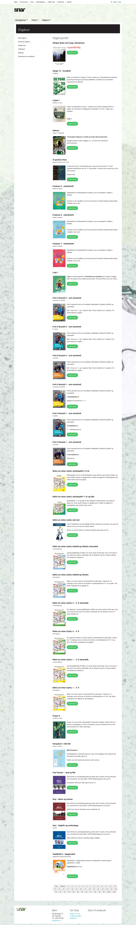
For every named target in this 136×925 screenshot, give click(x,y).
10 (102, 885)
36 (86, 891)
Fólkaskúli (21, 49)
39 (99, 891)
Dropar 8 (56, 715)
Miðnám (21, 52)
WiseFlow (61, 2)
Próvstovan (24, 2)
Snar (32, 2)
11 (106, 885)
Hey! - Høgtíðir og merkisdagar (65, 825)
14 (55, 888)
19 (76, 888)
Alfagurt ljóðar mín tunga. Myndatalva (69, 42)
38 (95, 891)
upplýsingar (72, 52)
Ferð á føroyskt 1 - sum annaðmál (67, 384)
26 (107, 888)
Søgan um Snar (75, 913)
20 (81, 888)
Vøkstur (56, 130)
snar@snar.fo (56, 920)
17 (68, 888)
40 (103, 891)
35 (82, 891)
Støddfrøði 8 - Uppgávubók (64, 854)
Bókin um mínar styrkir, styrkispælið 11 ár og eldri (73, 496)
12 (110, 885)
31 (64, 891)
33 (73, 891)
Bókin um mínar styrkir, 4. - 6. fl (66, 631)
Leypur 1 (56, 100)
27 (111, 888)
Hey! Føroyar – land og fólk (64, 772)
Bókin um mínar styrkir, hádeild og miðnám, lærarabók (75, 546)
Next (108, 891)
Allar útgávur (22, 37)
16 (63, 888)
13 (115, 885)
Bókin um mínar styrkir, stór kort (66, 519)
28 (115, 888)
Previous (62, 885)
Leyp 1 (55, 272)
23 (94, 888)
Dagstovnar (22, 45)
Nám (15, 2)
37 (90, 891)
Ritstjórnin (73, 918)
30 (60, 891)
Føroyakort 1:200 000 (62, 743)
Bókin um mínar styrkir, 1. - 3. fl (66, 687)
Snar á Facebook (97, 909)
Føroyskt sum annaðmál (26, 56)
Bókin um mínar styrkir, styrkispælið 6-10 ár (71, 470)
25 (102, 888)
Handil (69, 2)
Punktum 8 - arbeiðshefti (63, 214)
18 (72, 888)
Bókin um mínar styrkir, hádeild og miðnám (70, 574)
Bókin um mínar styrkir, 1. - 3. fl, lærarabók (70, 659)
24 (98, 888)
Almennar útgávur (24, 41)
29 (56, 891)
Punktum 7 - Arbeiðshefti (63, 243)
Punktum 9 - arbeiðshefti (63, 186)
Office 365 (51, 2)
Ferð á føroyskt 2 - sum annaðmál (67, 297)
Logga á (115, 2)
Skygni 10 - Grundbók (62, 70)
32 (69, 891)
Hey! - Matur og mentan (63, 799)
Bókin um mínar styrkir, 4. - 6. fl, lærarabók (70, 602)
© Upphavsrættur (75, 915)
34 (77, 891)
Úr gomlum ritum (60, 159)
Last (114, 891)
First (56, 885)
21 (85, 888)
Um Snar (74, 909)
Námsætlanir (41, 2)
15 (59, 888)
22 (89, 888)
